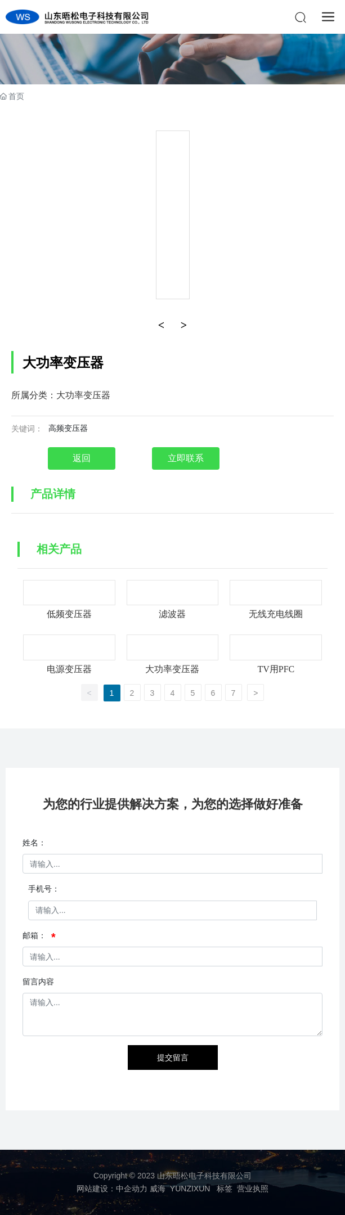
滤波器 (172, 614)
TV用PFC (275, 669)
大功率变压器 (172, 669)
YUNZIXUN (190, 1188)
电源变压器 (69, 669)
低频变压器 (69, 614)
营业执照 (252, 1188)
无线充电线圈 (276, 614)
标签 (224, 1188)
